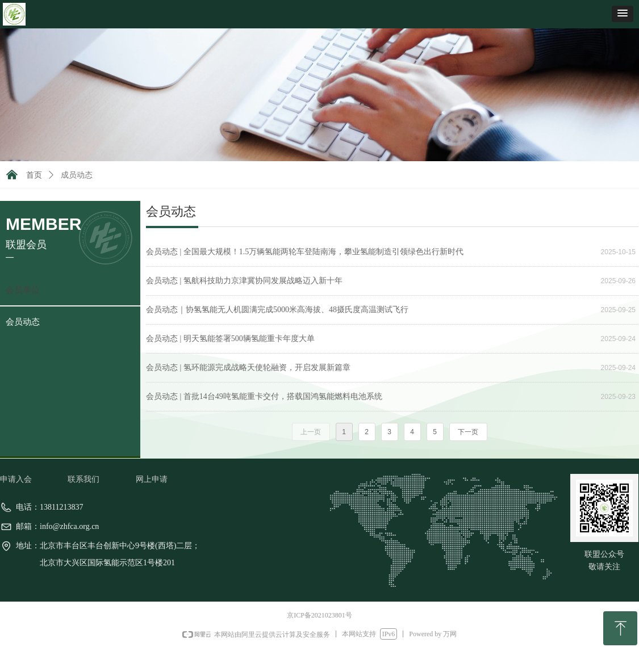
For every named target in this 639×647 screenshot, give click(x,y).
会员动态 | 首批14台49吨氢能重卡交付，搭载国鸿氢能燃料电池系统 (264, 396)
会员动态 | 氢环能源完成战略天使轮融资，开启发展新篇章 (248, 367)
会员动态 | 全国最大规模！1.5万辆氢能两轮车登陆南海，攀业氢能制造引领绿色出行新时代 (304, 251)
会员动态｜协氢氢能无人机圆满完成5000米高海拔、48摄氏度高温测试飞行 (277, 309)
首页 (34, 175)
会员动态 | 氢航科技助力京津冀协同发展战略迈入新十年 (244, 280)
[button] (622, 14)
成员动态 (77, 175)
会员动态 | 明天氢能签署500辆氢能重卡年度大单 (230, 338)
